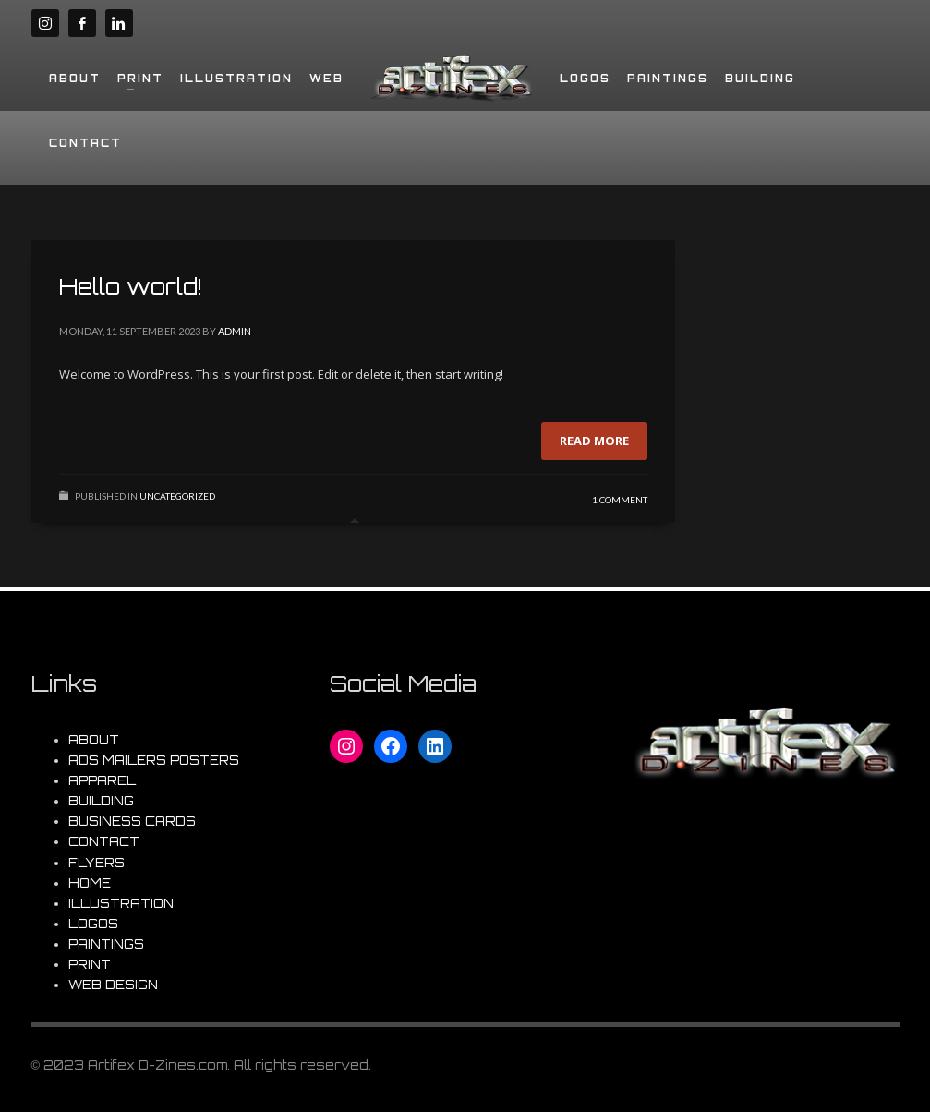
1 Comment (619, 499)
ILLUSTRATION (121, 903)
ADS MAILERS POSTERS (153, 760)
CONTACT (103, 841)
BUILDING (101, 800)
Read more (594, 440)
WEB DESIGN (113, 984)
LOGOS (93, 923)
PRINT (89, 964)
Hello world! (130, 286)
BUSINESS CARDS (132, 821)
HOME (89, 883)
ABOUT (93, 739)
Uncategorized (177, 496)
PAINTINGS (106, 944)
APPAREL (102, 780)
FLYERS (96, 862)
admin (234, 331)
